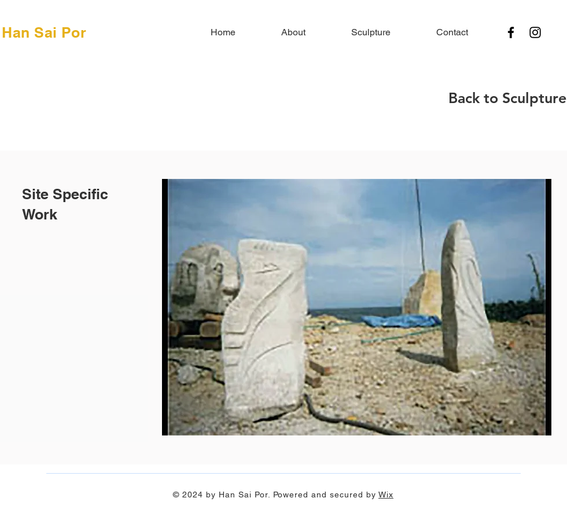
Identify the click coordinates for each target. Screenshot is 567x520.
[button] (356, 307)
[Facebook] (510, 32)
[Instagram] (535, 32)
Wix (385, 494)
